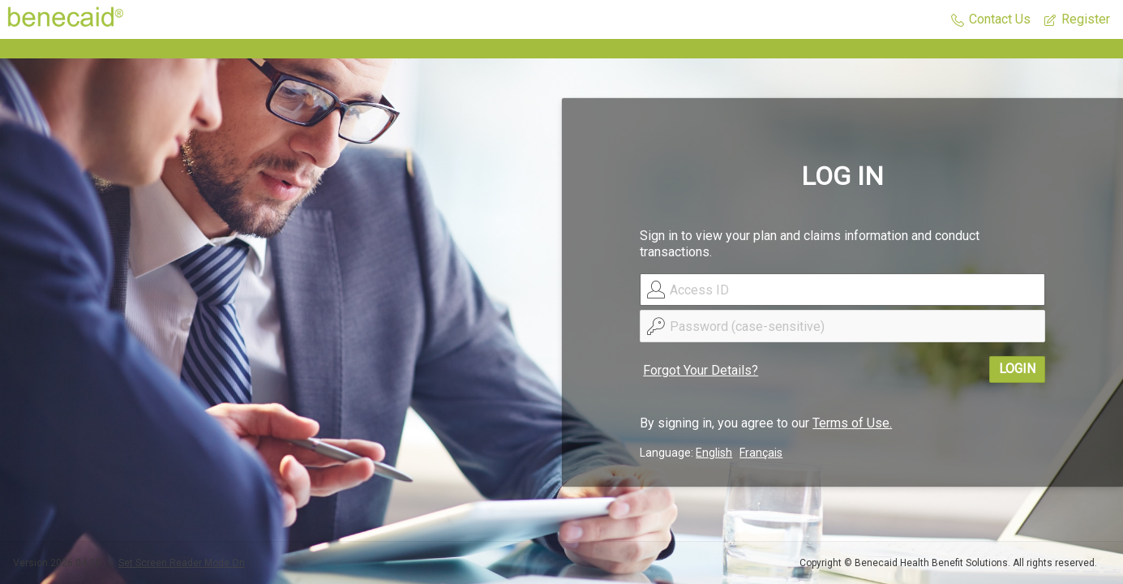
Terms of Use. (852, 423)
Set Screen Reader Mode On (181, 563)
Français (760, 452)
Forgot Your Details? (700, 370)
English (714, 452)
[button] (991, 19)
